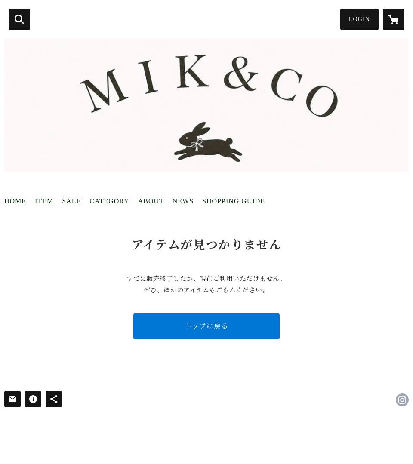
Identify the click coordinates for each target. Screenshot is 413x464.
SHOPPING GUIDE (233, 201)
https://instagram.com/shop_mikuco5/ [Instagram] (402, 399)
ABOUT (151, 201)
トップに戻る (206, 326)
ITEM (44, 201)
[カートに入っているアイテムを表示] (393, 19)
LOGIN (359, 19)
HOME (15, 201)
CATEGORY (109, 201)
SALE (71, 201)
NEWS (183, 201)
